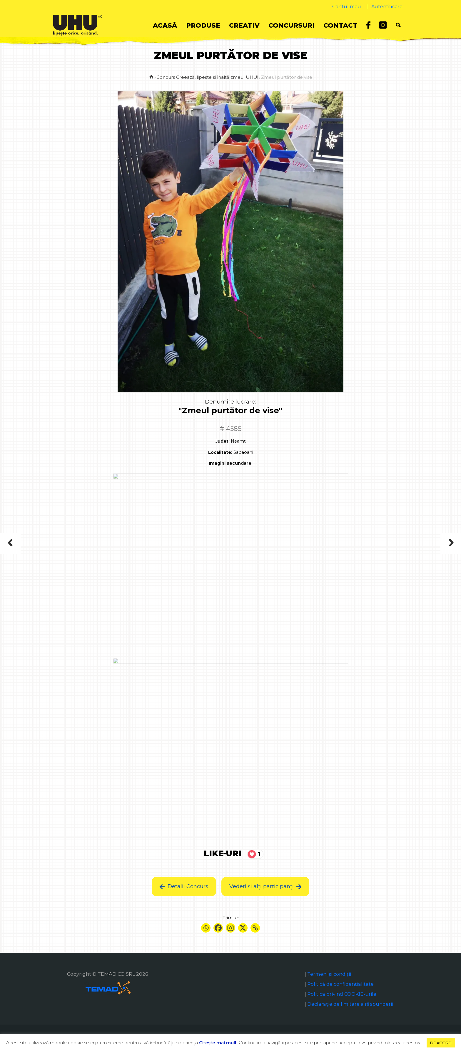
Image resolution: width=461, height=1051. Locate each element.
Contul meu (346, 6)
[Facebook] (218, 928)
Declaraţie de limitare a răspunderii (350, 1004)
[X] (243, 928)
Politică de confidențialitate (340, 984)
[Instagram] (230, 928)
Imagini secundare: (231, 463)
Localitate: (220, 452)
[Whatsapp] (206, 928)
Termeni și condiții (329, 974)
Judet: (223, 441)
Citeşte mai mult (218, 1042)
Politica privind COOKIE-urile (341, 994)
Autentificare (386, 6)
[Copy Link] (255, 928)
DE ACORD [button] (441, 1042)
